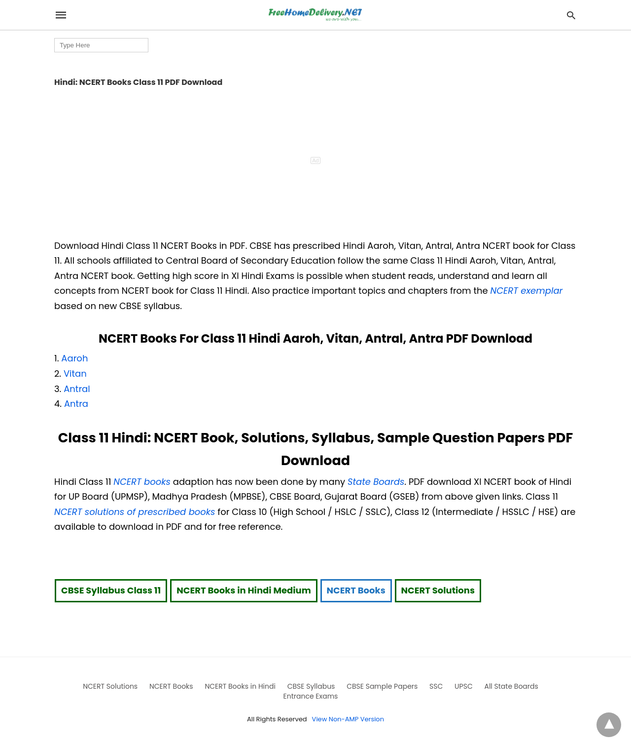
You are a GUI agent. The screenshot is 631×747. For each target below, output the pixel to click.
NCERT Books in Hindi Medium (243, 590)
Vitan (75, 373)
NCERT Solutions (438, 590)
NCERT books (142, 481)
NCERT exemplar (527, 290)
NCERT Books (356, 590)
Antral (77, 389)
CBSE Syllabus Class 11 (111, 590)
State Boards (376, 481)
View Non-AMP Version (348, 719)
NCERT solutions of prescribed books (134, 512)
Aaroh (74, 358)
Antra (76, 403)
